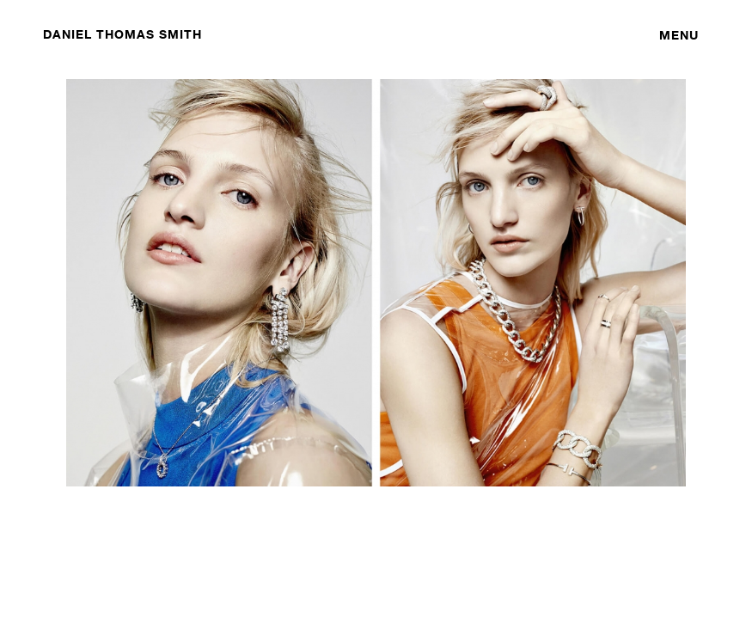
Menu (679, 35)
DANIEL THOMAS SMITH (122, 34)
